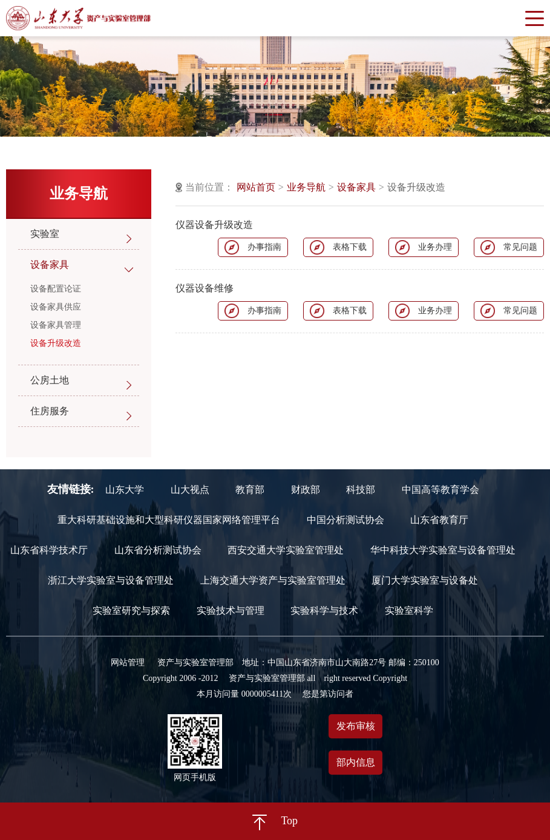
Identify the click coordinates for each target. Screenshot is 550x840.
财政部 (305, 490)
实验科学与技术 (324, 611)
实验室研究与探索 (131, 611)
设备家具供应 (55, 306)
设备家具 (49, 264)
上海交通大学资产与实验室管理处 (272, 580)
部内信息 (355, 762)
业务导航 (306, 187)
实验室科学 (409, 611)
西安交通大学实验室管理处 (286, 550)
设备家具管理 (55, 325)
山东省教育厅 (439, 520)
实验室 (44, 234)
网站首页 (256, 187)
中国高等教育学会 (440, 490)
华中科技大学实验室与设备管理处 (443, 550)
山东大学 (124, 490)
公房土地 (49, 380)
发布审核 (355, 726)
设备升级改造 (55, 343)
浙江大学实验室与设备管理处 (111, 580)
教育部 (249, 490)
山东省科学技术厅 (49, 550)
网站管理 (128, 662)
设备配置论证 (55, 288)
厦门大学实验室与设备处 (425, 580)
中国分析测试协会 (345, 520)
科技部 (360, 490)
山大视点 (190, 490)
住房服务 (49, 411)
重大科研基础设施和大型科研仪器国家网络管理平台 (168, 520)
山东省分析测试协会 (157, 550)
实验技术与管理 (230, 611)
